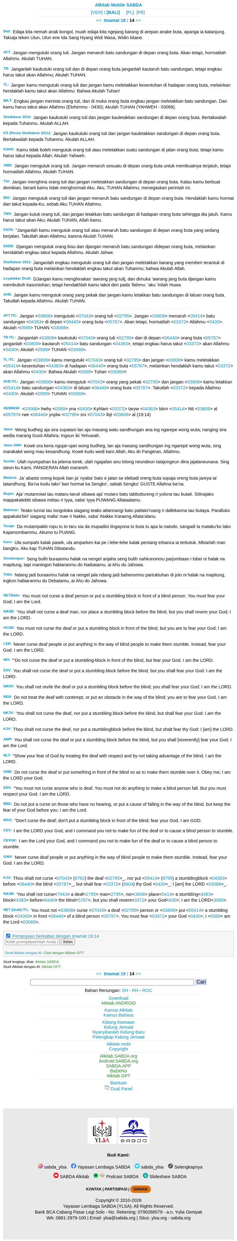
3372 (139, 900)
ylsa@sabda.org (119, 1217)
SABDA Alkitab (71, 1176)
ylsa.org (159, 1217)
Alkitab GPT (51, 967)
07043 (84, 315)
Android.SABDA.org (118, 1061)
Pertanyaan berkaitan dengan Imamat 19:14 (55, 936)
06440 (72, 321)
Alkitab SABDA (47, 962)
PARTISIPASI (116, 1189)
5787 (83, 900)
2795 (91, 894)
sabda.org (181, 1217)
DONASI (140, 1189)
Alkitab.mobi (118, 1044)
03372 (180, 321)
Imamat (111, 20)
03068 (59, 327)
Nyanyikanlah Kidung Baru (118, 1032)
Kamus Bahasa (118, 1015)
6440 (50, 900)
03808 (44, 315)
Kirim (68, 942)
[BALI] (113, 12)
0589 (25, 327)
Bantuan (118, 1082)
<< (99, 20)
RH (135, 990)
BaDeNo (118, 1070)
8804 (128, 884)
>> (138, 20)
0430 (214, 321)
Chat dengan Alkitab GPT (64, 953)
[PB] (140, 12)
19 (124, 20)
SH (125, 990)
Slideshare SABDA (165, 1176)
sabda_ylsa (52, 1167)
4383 (206, 894)
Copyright (118, 1048)
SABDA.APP (118, 1065)
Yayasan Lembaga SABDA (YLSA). (98, 1206)
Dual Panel (118, 1088)
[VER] (97, 12)
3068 (218, 900)
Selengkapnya (185, 1167)
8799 (167, 878)
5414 (167, 894)
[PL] (130, 12)
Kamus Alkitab (118, 1010)
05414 (196, 315)
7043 (62, 894)
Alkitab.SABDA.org (118, 1056)
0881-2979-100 (71, 1217)
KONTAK (94, 1189)
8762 (80, 878)
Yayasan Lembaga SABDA (100, 1167)
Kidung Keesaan (118, 1022)
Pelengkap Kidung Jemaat (118, 1036)
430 (172, 900)
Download (118, 998)
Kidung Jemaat (118, 1027)
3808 (140, 894)
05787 (113, 321)
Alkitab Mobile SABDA (118, 4)
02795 (123, 315)
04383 (35, 321)
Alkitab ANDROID (118, 1003)
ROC (147, 990)
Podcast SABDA (116, 1176)
